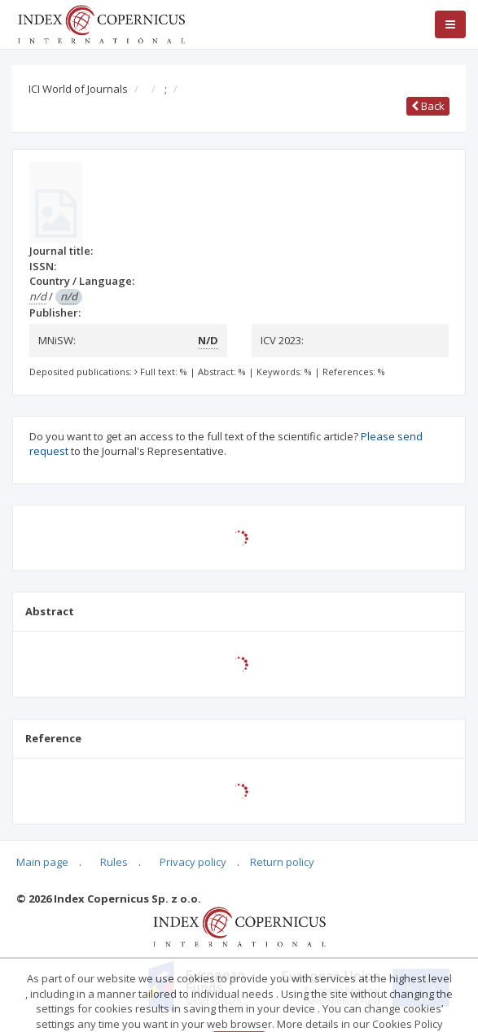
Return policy (282, 862)
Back (428, 105)
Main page (42, 862)
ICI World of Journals (78, 88)
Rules (114, 862)
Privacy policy (193, 862)
